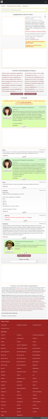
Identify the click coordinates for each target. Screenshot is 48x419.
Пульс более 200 (6, 83)
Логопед (18, 375)
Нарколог (34, 378)
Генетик (2, 341)
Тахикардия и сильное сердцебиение (11, 77)
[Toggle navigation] (45, 2)
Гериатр (34, 341)
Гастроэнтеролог (20, 338)
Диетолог (3, 368)
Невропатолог (4, 381)
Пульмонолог (19, 398)
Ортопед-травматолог (21, 388)
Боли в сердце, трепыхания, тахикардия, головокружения (16, 85)
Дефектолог (35, 365)
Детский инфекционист (21, 351)
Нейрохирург (19, 381)
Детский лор (3, 355)
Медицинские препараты (22, 325)
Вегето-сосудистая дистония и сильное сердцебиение (15, 81)
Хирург (2, 415)
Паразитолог (3, 391)
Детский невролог (20, 355)
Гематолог (35, 338)
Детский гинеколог (36, 348)
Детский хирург (4, 365)
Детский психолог (36, 358)
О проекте (10, 417)
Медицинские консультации (14, 6)
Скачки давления (29, 85)
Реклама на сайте (44, 417)
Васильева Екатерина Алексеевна (23, 107)
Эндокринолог (20, 415)
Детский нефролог (36, 355)
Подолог (2, 395)
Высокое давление (29, 89)
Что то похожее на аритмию (8, 91)
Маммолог (3, 378)
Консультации (4, 325)
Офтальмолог (35, 388)
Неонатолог (35, 381)
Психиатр (35, 395)
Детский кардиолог (36, 351)
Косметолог (35, 371)
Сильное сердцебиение (30, 87)
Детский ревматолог (21, 361)
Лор (33, 375)
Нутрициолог (19, 385)
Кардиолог (25, 6)
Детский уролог (36, 361)
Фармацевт (19, 408)
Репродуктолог (20, 401)
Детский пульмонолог (5, 361)
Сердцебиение (5, 87)
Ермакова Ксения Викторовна (24, 241)
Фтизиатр (35, 411)
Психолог (3, 398)
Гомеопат (35, 344)
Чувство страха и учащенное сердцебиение (12, 73)
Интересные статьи (5, 328)
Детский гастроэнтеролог (22, 348)
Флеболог (19, 411)
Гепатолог (19, 341)
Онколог (34, 385)
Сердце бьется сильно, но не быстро (34, 79)
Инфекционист (36, 368)
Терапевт (19, 405)
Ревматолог (35, 398)
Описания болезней (37, 325)
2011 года (36, 39)
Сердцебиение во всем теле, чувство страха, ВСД (14, 75)
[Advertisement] (13, 26)
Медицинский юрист (21, 378)
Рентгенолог (3, 401)
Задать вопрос (5, 321)
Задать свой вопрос (30, 93)
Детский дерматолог (5, 351)
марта (32, 39)
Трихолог (34, 405)
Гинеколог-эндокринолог (22, 344)
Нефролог (3, 385)
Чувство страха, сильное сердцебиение (12, 89)
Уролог (2, 408)
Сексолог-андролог (37, 401)
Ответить (15, 125)
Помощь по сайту (15, 417)
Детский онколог (4, 358)
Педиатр (18, 391)
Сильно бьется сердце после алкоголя (11, 79)
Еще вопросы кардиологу (16, 93)
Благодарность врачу (7, 117)
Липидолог (3, 375)
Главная (3, 6)
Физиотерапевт (36, 408)
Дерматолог (3, 348)
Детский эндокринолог (21, 365)
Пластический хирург (37, 391)
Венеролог (3, 338)
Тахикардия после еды (30, 75)
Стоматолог (3, 405)
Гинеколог (3, 344)
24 (30, 39)
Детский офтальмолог (21, 358)
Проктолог (19, 395)
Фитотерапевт (4, 411)
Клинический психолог (21, 371)
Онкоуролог (3, 388)
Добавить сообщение (24, 255)
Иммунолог (19, 368)
